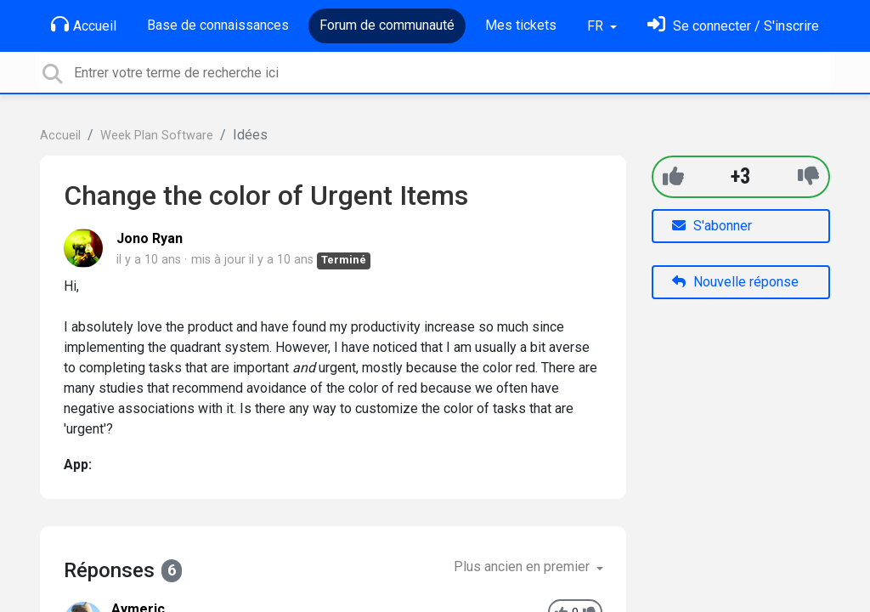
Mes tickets (520, 25)
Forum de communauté (387, 25)
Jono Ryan (149, 238)
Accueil (83, 24)
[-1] (808, 176)
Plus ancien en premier (523, 566)
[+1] (673, 176)
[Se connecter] (733, 25)
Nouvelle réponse (735, 282)
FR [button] (597, 26)
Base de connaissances (218, 25)
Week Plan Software (156, 135)
